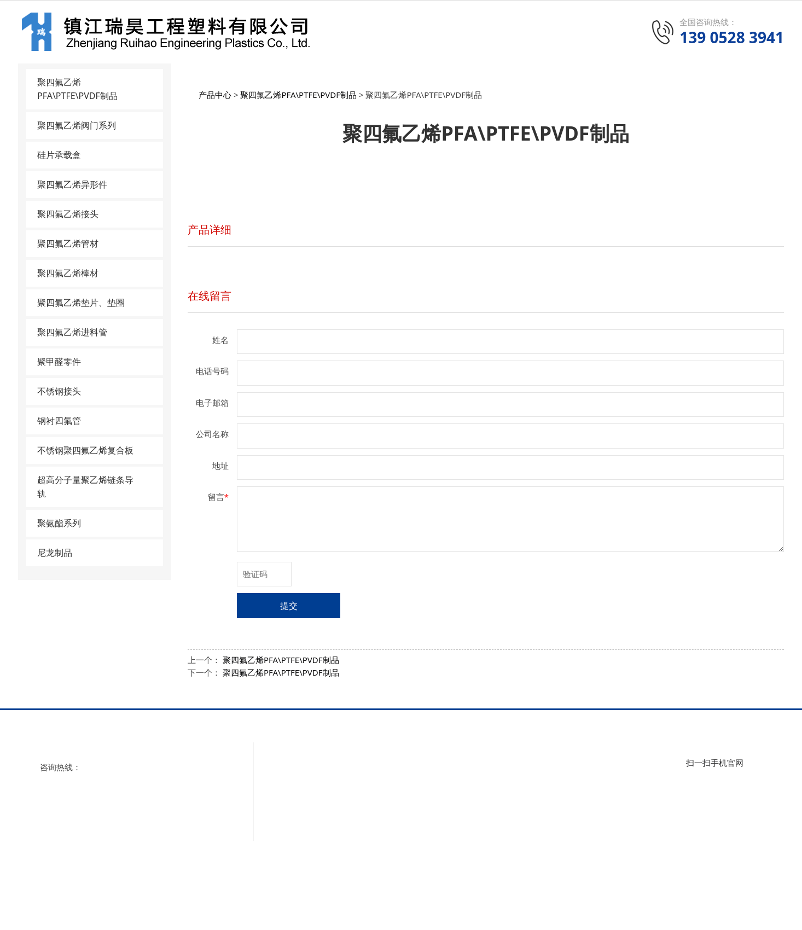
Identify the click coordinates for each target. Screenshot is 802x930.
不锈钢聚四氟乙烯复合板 (85, 450)
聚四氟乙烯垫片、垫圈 (81, 303)
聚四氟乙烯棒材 (67, 273)
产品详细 (209, 229)
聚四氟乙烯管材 (67, 243)
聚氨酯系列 (59, 523)
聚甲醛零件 (59, 362)
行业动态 (624, 782)
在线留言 (209, 295)
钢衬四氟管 (59, 421)
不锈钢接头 (59, 391)
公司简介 (292, 767)
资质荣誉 (292, 797)
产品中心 (215, 94)
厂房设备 (292, 811)
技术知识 (624, 797)
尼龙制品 (54, 553)
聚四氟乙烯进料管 (72, 332)
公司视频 (292, 782)
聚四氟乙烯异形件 (72, 184)
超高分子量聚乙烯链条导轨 (85, 486)
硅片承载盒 (59, 155)
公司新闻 (624, 767)
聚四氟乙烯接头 (67, 214)
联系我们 (292, 826)
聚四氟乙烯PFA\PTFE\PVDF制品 (77, 89)
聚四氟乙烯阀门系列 (76, 125)
